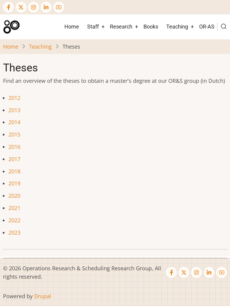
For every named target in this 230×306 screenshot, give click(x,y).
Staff (93, 26)
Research (121, 26)
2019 (14, 183)
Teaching (177, 26)
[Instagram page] (33, 7)
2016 (14, 146)
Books (150, 26)
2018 (14, 171)
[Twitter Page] (21, 7)
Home (71, 26)
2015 (14, 134)
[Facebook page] (8, 7)
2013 (14, 110)
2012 (14, 97)
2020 (14, 195)
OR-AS (206, 26)
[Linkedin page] (46, 7)
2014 (14, 122)
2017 (14, 159)
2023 (14, 232)
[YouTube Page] (58, 7)
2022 (14, 220)
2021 (14, 208)
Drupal (42, 296)
